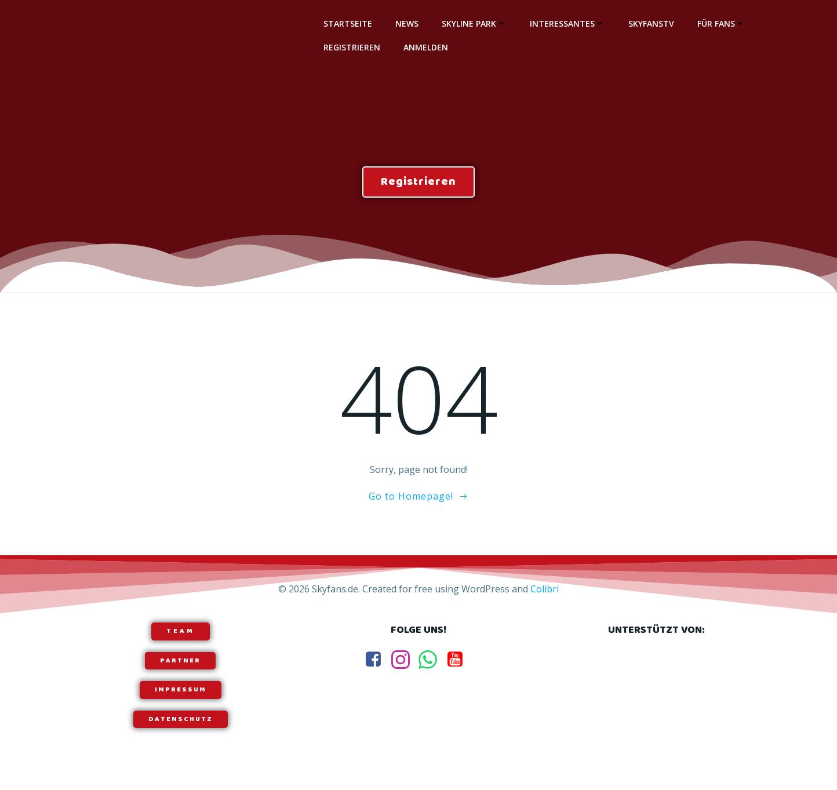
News (406, 23)
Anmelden (425, 47)
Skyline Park (473, 23)
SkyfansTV (651, 23)
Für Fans (721, 23)
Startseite (347, 23)
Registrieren (351, 47)
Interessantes (567, 23)
